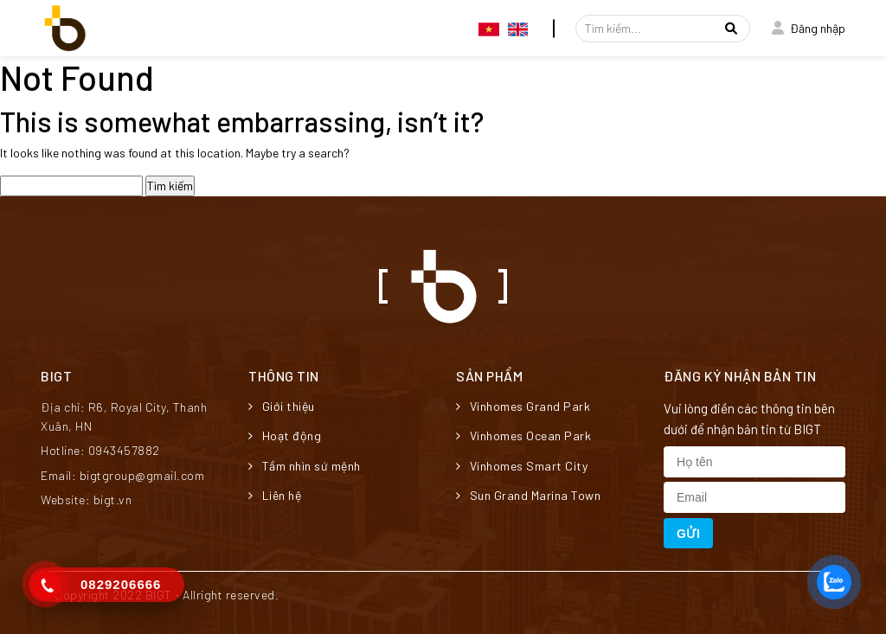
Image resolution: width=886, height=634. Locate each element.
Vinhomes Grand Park (523, 406)
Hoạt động (284, 435)
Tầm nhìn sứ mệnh (304, 465)
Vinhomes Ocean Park (523, 435)
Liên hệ (274, 495)
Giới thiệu (281, 406)
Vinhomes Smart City (521, 465)
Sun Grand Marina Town (528, 495)
